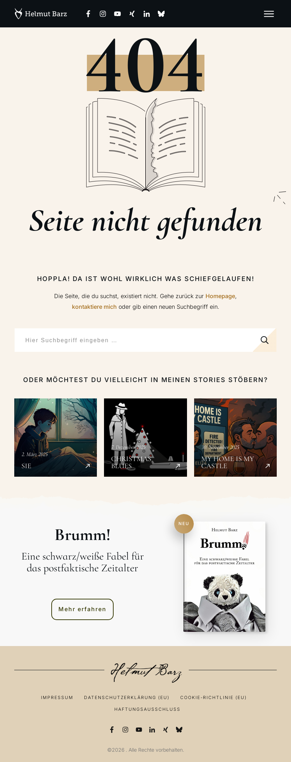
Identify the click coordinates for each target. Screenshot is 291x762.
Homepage (220, 296)
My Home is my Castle (235, 437)
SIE (55, 437)
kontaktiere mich (94, 306)
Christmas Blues (145, 437)
